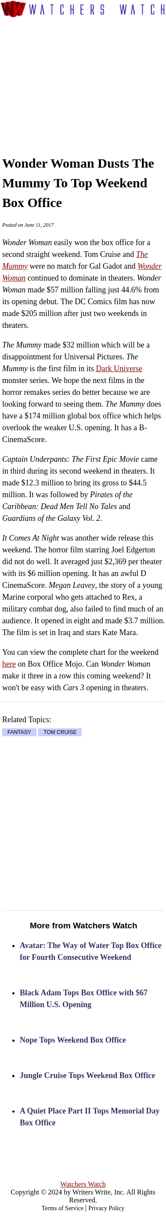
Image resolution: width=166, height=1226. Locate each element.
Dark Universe (119, 368)
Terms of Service (62, 1208)
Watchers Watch (82, 1184)
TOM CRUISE (59, 732)
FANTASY (19, 732)
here (9, 664)
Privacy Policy (106, 1208)
